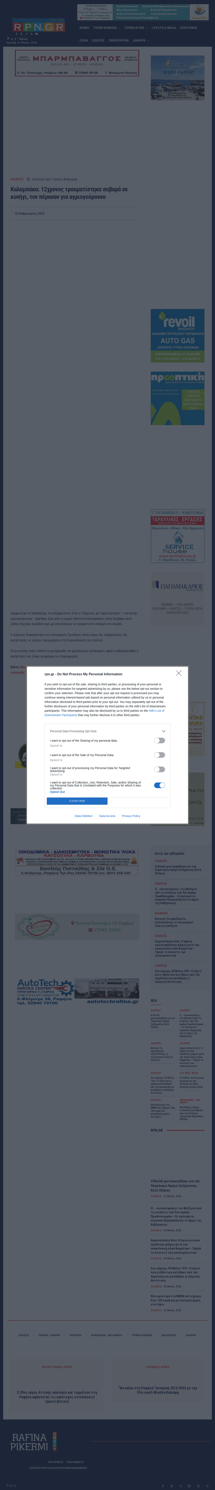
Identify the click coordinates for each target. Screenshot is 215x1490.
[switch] (159, 740)
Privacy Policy (131, 816)
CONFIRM (77, 800)
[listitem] (107, 731)
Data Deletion (84, 816)
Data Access (107, 816)
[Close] (180, 674)
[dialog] (107, 745)
